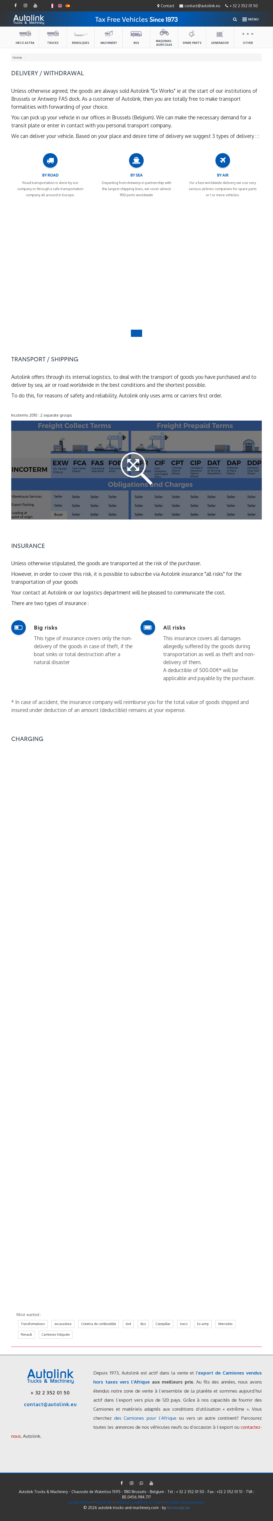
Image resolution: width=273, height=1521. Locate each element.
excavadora (62, 1324)
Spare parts (192, 37)
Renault (26, 1334)
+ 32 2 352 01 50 (241, 5)
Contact (165, 5)
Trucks (53, 37)
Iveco (183, 1324)
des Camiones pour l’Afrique (145, 1418)
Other (248, 37)
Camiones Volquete (56, 1334)
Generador (220, 37)
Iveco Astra (25, 37)
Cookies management (185, 1502)
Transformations (33, 1324)
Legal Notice (79, 1502)
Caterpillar (162, 1324)
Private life (103, 1502)
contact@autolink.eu (199, 5)
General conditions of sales (140, 1502)
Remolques (80, 37)
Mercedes (225, 1324)
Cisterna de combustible (98, 1324)
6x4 (128, 1324)
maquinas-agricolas (164, 37)
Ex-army (203, 1324)
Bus (136, 37)
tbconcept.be (178, 1507)
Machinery (109, 37)
